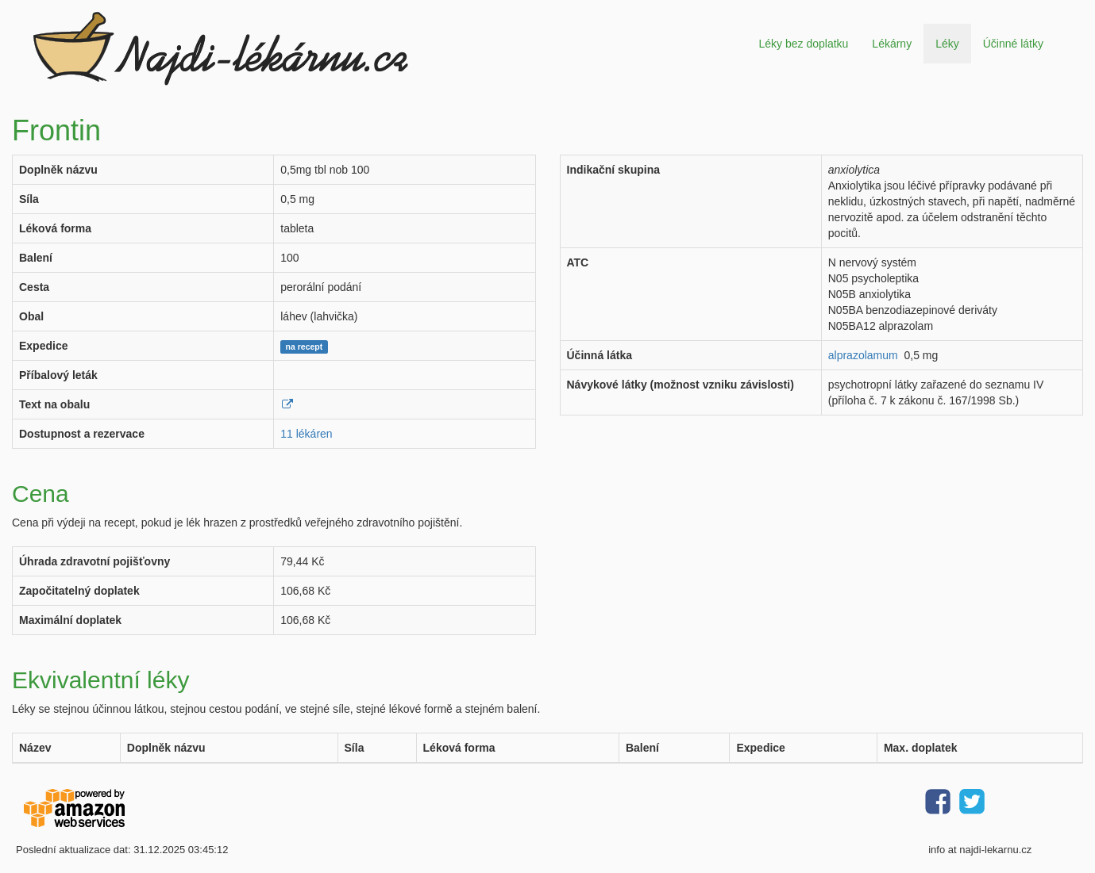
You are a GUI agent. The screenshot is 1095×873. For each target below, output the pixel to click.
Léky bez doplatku (803, 43)
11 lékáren (306, 433)
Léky (947, 43)
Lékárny (892, 43)
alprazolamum (863, 355)
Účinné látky (1013, 43)
